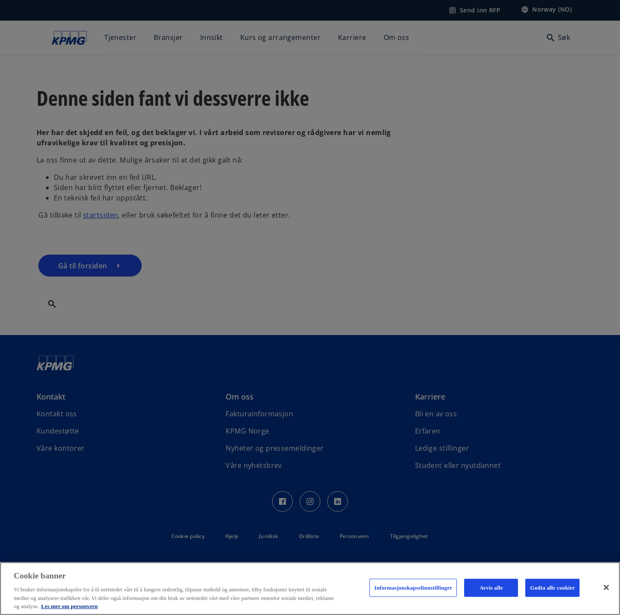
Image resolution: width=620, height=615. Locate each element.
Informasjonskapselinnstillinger (413, 587)
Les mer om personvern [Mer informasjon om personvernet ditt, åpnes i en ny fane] (69, 606)
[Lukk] (606, 587)
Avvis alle (491, 587)
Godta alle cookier (552, 587)
